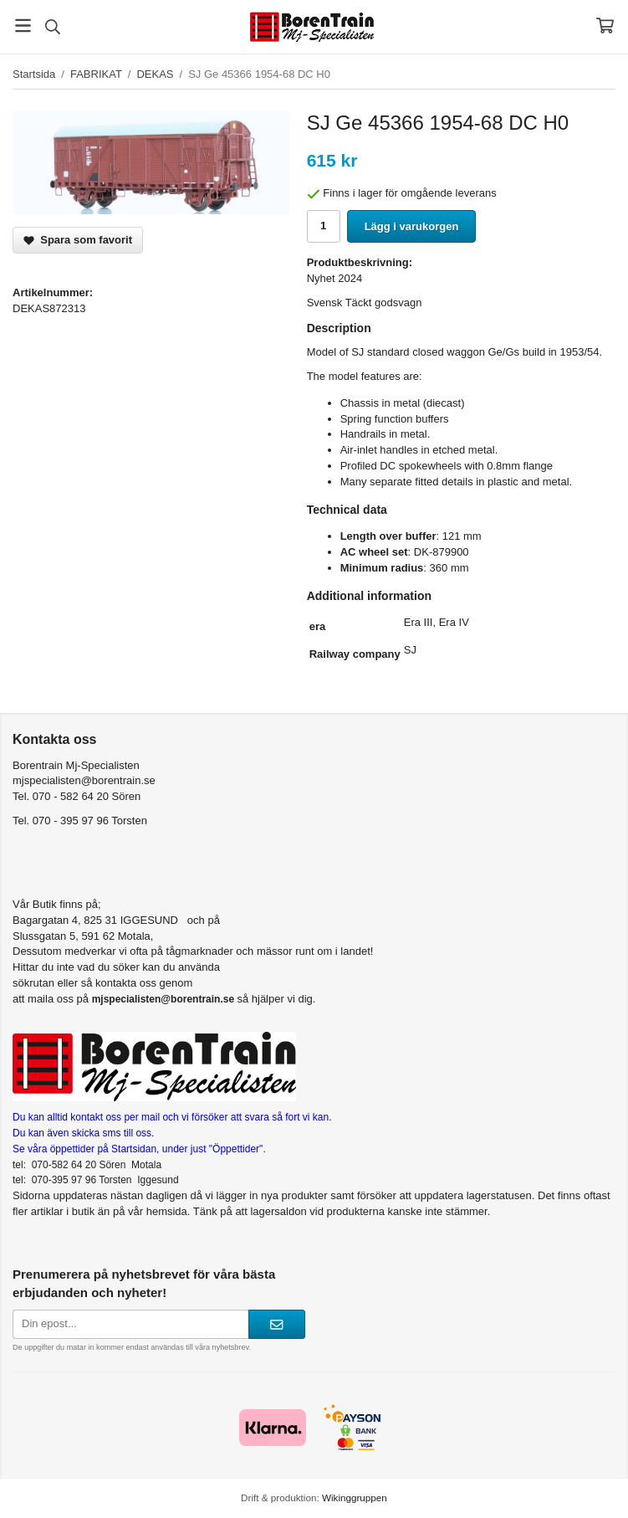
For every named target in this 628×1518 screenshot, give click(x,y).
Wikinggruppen (354, 1497)
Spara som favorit (77, 239)
